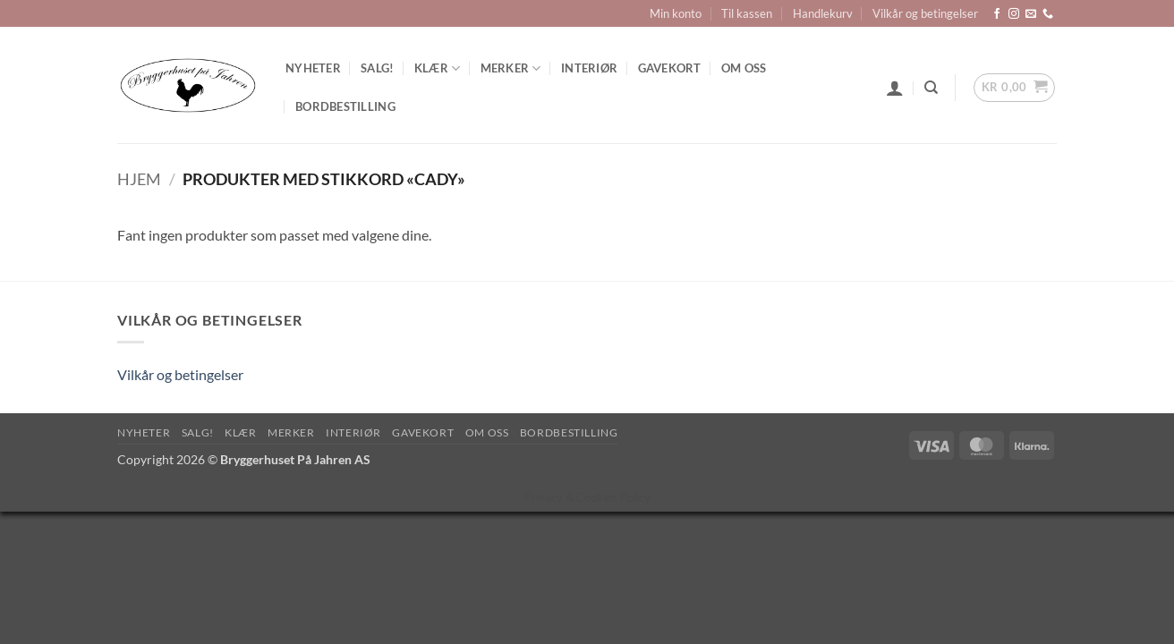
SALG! (377, 68)
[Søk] (931, 88)
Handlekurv (823, 13)
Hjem (139, 179)
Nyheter (313, 68)
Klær (437, 68)
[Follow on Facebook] (996, 14)
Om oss (744, 68)
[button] (895, 87)
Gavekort (670, 68)
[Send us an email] (1030, 14)
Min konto (676, 13)
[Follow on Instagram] (1013, 14)
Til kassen (746, 13)
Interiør (589, 68)
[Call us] (1047, 14)
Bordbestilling (345, 106)
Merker (511, 68)
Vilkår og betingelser (925, 13)
